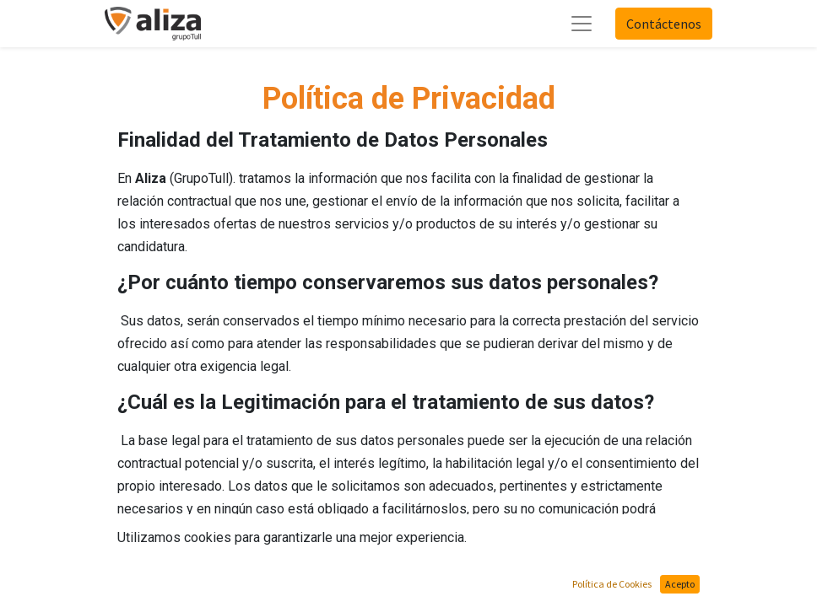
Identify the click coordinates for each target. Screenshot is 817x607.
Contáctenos (663, 23)
